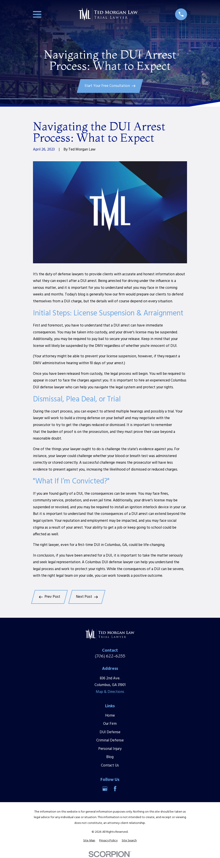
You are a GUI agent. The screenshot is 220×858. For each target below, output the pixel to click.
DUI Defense (110, 732)
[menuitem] (89, 841)
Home (110, 716)
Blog (110, 757)
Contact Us (110, 765)
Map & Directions (110, 692)
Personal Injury (110, 749)
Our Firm (110, 724)
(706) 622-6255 (110, 656)
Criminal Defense (110, 740)
